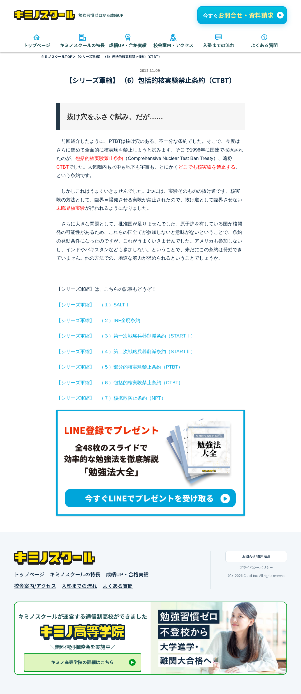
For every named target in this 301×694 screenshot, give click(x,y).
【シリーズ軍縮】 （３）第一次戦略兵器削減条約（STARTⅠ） (125, 336)
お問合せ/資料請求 (256, 556)
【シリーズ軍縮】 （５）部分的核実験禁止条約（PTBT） (119, 367)
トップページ (29, 574)
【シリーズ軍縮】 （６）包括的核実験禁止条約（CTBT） (119, 382)
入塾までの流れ (79, 586)
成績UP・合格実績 (127, 574)
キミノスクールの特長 (75, 574)
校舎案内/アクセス (35, 586)
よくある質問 (118, 586)
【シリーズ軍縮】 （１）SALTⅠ (93, 305)
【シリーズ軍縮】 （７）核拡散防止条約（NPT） (111, 398)
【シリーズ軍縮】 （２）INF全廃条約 (98, 320)
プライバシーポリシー (256, 567)
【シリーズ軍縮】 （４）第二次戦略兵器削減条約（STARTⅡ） (125, 351)
